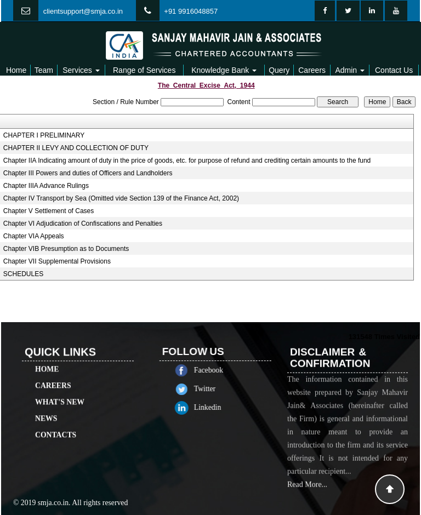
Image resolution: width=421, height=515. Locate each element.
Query (279, 70)
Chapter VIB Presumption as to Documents (66, 249)
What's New (59, 390)
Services (81, 70)
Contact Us (394, 70)
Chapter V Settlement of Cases (48, 211)
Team (44, 70)
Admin (350, 70)
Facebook (220, 370)
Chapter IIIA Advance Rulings (46, 186)
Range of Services (144, 70)
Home (16, 70)
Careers (312, 70)
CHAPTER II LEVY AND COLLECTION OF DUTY (76, 148)
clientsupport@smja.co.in (83, 11)
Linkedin (220, 407)
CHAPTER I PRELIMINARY (43, 135)
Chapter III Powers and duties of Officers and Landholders (88, 173)
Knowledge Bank (224, 70)
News (46, 406)
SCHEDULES (23, 274)
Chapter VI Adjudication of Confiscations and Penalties (82, 223)
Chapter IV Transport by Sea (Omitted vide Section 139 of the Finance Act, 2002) (121, 198)
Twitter (216, 389)
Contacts (55, 423)
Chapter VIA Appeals (33, 236)
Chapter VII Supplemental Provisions (57, 261)
